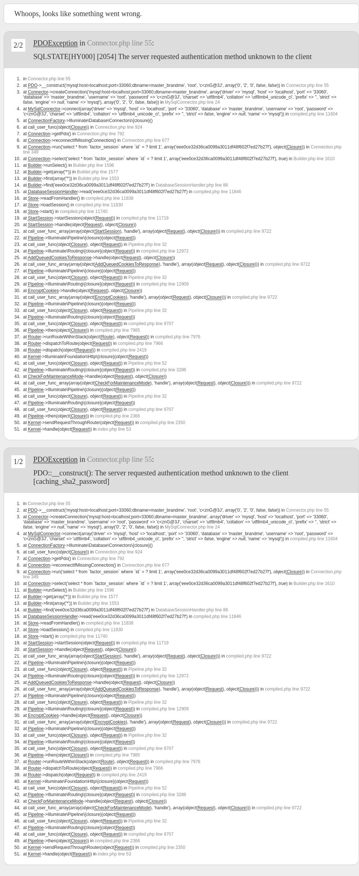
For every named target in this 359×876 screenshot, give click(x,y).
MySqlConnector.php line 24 (192, 102)
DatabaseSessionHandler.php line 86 (192, 185)
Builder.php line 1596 (93, 165)
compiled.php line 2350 (162, 422)
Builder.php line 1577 (97, 171)
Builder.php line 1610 (313, 158)
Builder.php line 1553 (98, 178)
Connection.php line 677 (145, 140)
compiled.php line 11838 (109, 198)
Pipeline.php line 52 (148, 363)
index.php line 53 (114, 429)
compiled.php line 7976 (177, 336)
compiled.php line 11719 (145, 218)
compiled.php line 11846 (217, 191)
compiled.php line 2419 (124, 350)
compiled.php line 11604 (314, 114)
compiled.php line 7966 (140, 343)
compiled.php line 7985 (117, 330)
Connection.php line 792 (100, 133)
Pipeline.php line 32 (148, 244)
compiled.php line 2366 (117, 416)
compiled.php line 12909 (165, 284)
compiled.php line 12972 (165, 251)
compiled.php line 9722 (248, 231)
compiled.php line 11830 (99, 204)
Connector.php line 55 (119, 43)
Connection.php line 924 (118, 127)
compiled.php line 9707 (151, 323)
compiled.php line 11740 (83, 211)
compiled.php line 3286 (163, 369)
